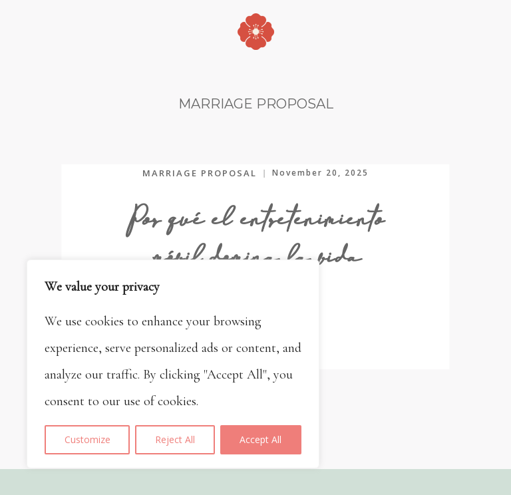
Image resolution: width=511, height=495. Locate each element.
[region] (173, 363)
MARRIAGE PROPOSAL (199, 173)
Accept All (260, 439)
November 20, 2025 (320, 172)
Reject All (175, 439)
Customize (87, 439)
